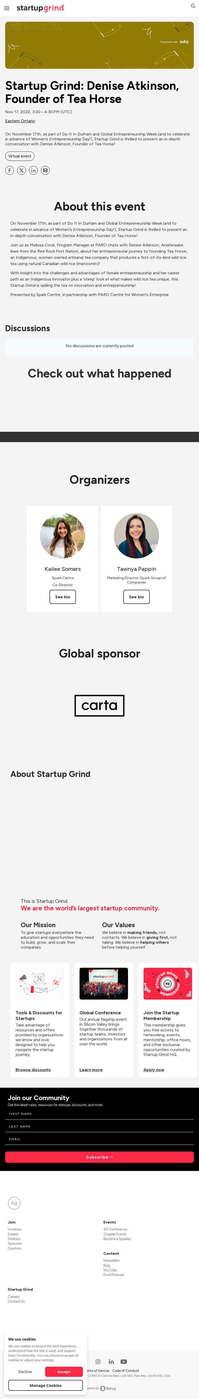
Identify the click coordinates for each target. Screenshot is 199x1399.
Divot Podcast (113, 1275)
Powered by (99, 1388)
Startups (14, 1239)
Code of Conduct (125, 1371)
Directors (14, 1248)
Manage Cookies (46, 1385)
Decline (25, 1371)
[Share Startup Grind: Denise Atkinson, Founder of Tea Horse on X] (21, 170)
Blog (106, 1265)
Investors (14, 1229)
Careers (13, 1297)
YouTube (110, 1270)
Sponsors (15, 1243)
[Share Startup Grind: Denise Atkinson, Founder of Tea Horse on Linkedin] (33, 170)
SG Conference (115, 1229)
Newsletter (111, 1260)
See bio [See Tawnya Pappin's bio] (136, 596)
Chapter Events (114, 1234)
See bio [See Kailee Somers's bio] (62, 596)
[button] (193, 6)
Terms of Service (97, 1371)
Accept (64, 1371)
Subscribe (97, 1157)
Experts (13, 1234)
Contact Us (16, 1301)
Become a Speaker (117, 1239)
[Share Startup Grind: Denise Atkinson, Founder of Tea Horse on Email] (45, 170)
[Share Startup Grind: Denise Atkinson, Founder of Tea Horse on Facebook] (9, 170)
